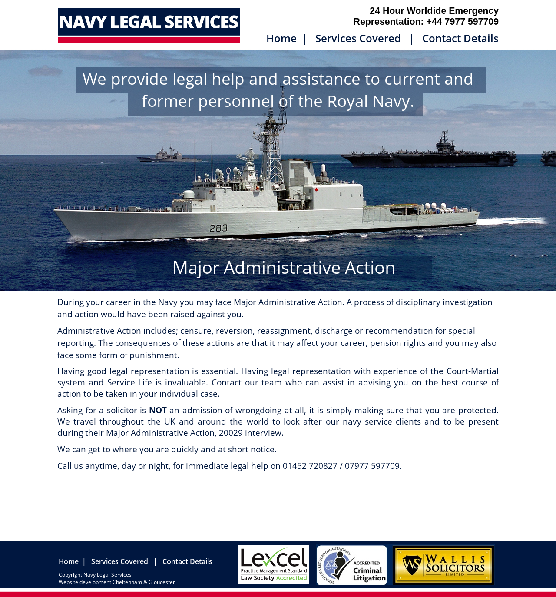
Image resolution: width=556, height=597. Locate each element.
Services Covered (358, 38)
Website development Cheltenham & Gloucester (117, 582)
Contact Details (460, 38)
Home (282, 38)
